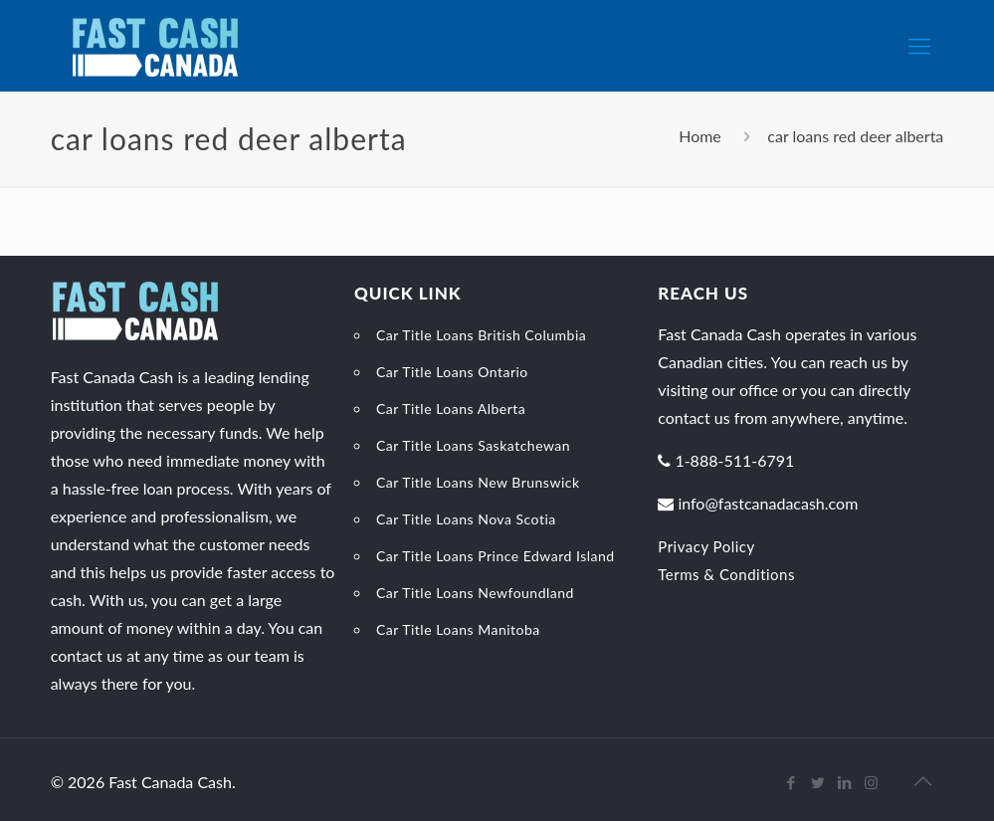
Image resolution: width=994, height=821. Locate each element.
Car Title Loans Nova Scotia (466, 519)
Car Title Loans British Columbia (481, 334)
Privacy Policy (706, 546)
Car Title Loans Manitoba (458, 629)
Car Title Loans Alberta (450, 408)
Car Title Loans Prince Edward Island (495, 555)
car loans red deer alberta (855, 135)
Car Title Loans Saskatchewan (473, 445)
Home (700, 135)
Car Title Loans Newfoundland (475, 592)
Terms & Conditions (726, 574)
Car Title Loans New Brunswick (478, 482)
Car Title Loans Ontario (452, 371)
